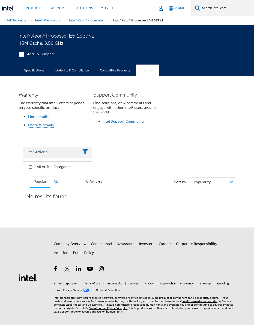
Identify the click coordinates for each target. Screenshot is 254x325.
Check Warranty (41, 125)
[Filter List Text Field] (51, 152)
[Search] (197, 8)
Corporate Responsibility (196, 244)
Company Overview (70, 244)
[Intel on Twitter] (67, 269)
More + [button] (107, 8)
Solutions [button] (83, 8)
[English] (176, 8)
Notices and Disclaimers (87, 304)
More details (38, 117)
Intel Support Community (123, 121)
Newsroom (125, 244)
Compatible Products (115, 70)
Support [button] (58, 8)
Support (147, 70)
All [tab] (56, 181)
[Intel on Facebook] (56, 269)
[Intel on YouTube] (90, 269)
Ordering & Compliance (72, 70)
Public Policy (83, 253)
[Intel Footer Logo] (28, 277)
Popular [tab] (40, 181)
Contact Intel (101, 244)
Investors (146, 244)
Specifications (34, 70)
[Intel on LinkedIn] (79, 269)
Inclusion (61, 253)
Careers (165, 244)
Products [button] (33, 8)
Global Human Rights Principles (108, 308)
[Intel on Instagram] (101, 269)
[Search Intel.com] (227, 8)
